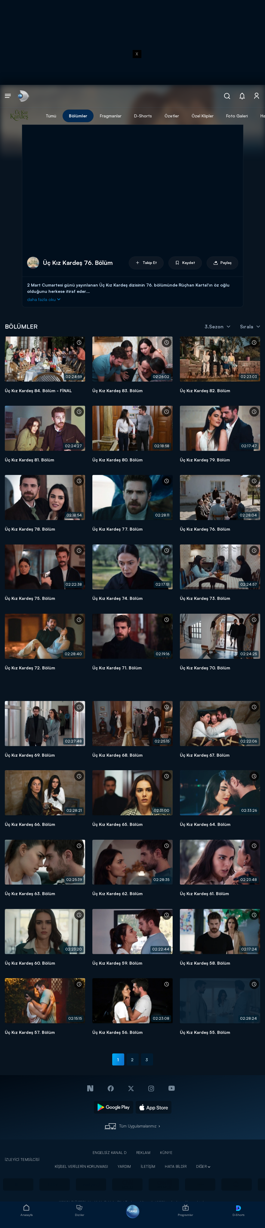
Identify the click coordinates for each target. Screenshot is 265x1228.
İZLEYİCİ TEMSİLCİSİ (22, 1159)
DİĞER (201, 1166)
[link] (22, 96)
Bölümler (78, 115)
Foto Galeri (237, 115)
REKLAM (143, 1152)
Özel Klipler (203, 115)
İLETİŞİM (148, 1166)
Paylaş (222, 262)
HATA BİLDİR (175, 1166)
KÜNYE (166, 1152)
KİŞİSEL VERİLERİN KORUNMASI (81, 1166)
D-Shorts (143, 115)
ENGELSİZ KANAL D (110, 1152)
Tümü (51, 115)
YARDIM (124, 1166)
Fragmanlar (111, 115)
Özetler (172, 115)
